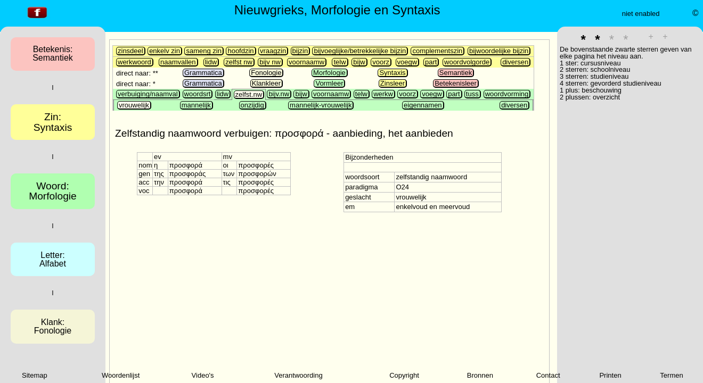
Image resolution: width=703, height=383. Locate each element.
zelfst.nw (249, 94)
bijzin (300, 51)
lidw (211, 62)
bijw (359, 62)
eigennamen (423, 105)
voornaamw (306, 62)
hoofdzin (240, 51)
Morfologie (329, 73)
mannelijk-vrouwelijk (321, 105)
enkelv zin (164, 51)
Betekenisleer (456, 83)
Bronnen (480, 375)
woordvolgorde (466, 62)
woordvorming (507, 94)
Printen (610, 375)
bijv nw (270, 62)
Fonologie (266, 73)
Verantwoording (298, 375)
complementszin (437, 51)
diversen (515, 62)
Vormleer (329, 83)
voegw (407, 62)
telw (339, 62)
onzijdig (252, 105)
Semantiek (455, 73)
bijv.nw (278, 94)
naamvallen (178, 62)
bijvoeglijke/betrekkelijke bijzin (360, 51)
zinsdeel (130, 51)
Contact (548, 375)
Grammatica (203, 73)
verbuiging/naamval (148, 94)
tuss (472, 94)
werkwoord (134, 62)
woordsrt (197, 94)
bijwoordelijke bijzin (498, 51)
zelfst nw (238, 62)
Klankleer (266, 83)
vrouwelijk (134, 105)
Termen (671, 375)
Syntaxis (392, 73)
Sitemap (34, 375)
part (431, 62)
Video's (203, 375)
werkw (383, 94)
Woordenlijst (121, 375)
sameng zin (203, 51)
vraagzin (273, 51)
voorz (380, 62)
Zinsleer (392, 83)
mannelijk (196, 105)
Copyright (404, 375)
